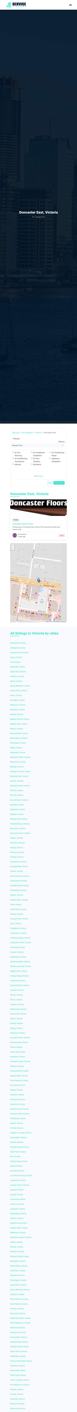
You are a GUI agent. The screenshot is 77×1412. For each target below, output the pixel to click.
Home (15, 433)
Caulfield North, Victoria (19, 885)
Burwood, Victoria (17, 852)
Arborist (18, 464)
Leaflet (47, 621)
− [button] (12, 548)
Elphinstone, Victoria (18, 1009)
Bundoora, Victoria (17, 843)
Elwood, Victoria (16, 1023)
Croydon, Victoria (17, 952)
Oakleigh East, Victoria (19, 1342)
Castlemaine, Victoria (18, 881)
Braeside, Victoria (17, 805)
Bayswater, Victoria (17, 752)
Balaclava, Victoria (17, 710)
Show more (38, 476)
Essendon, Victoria (17, 1033)
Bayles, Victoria (16, 748)
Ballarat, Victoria (16, 714)
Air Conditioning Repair (58, 454)
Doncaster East (55, 527)
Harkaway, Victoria (17, 1099)
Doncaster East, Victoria (19, 985)
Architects (37, 464)
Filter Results (59, 483)
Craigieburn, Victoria (18, 928)
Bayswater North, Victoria (20, 757)
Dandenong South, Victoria (20, 966)
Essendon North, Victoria (20, 1038)
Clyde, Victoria (15, 905)
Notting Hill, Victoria (18, 1332)
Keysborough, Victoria (18, 1161)
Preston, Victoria (16, 1394)
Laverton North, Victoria (19, 1185)
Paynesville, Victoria (18, 1370)
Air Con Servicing (18, 454)
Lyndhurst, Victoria (17, 1209)
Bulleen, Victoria (16, 838)
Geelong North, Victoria (19, 1071)
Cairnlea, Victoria (17, 857)
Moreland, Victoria (17, 1275)
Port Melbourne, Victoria (19, 1385)
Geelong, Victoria (17, 1066)
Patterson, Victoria (17, 1366)
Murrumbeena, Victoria (19, 1299)
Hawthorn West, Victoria (19, 1114)
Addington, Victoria (17, 648)
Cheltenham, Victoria (18, 890)
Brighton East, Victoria (19, 819)
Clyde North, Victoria (18, 909)
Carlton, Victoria (16, 871)
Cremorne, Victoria (17, 947)
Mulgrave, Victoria (17, 1294)
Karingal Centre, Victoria (19, 1147)
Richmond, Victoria (17, 1408)
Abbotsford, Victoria (18, 643)
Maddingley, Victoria (18, 1214)
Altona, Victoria (16, 681)
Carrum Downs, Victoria (19, 876)
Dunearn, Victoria (17, 1004)
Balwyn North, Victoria (19, 733)
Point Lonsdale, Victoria (19, 1380)
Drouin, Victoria (16, 1000)
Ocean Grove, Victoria (18, 1351)
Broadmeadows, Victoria (20, 824)
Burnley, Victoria (16, 848)
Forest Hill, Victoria (17, 1052)
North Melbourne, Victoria (20, 1323)
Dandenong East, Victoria (20, 962)
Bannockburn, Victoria (19, 738)
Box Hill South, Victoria (19, 800)
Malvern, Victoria (16, 1218)
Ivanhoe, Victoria (16, 1142)
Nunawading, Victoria (18, 1337)
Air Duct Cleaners (36, 460)
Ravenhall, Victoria (17, 1399)
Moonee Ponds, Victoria (19, 1256)
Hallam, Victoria (16, 1090)
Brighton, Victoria (17, 814)
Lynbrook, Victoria (17, 1204)
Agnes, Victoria (16, 657)
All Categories (27, 433)
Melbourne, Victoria (18, 1233)
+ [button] (12, 545)
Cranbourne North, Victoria (20, 943)
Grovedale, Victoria (17, 1085)
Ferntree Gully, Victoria (19, 1042)
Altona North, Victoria (18, 691)
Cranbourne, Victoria (18, 933)
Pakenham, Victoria (17, 1356)
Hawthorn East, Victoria (19, 1109)
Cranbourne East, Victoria (20, 938)
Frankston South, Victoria (20, 1061)
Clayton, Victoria (16, 895)
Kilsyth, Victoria (16, 1166)
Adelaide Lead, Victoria (19, 653)
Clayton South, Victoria (19, 900)
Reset (50, 483)
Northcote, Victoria (17, 1328)
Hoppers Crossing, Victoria (20, 1133)
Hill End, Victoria (16, 1128)
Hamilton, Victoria (17, 1095)
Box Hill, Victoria (16, 795)
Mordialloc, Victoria (17, 1271)
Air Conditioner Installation (39, 454)
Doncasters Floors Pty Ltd (22, 524)
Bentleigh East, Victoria (19, 776)
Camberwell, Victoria (18, 862)
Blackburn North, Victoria (20, 786)
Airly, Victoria (15, 662)
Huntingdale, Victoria (18, 1137)
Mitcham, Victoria (17, 1252)
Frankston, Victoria (17, 1057)
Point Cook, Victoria (18, 1375)
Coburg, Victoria (16, 914)
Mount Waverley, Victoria (20, 1290)
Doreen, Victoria (16, 995)
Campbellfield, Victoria (19, 866)
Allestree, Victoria (17, 676)
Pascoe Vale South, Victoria (21, 1361)
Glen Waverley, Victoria (19, 1080)
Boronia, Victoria (16, 790)
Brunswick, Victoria (17, 828)
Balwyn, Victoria (16, 729)
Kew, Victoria (15, 1157)
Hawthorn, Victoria (17, 1104)
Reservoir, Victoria (17, 1404)
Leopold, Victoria (16, 1190)
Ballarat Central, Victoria (19, 719)
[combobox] (38, 445)
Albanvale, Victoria (17, 667)
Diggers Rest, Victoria (18, 971)
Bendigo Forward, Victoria (20, 771)
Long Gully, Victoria (17, 1199)
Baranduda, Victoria (18, 743)
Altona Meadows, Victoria (20, 686)
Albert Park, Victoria (18, 672)
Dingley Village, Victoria (19, 976)
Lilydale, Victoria (16, 1194)
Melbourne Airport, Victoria (20, 1237)
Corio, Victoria (15, 924)
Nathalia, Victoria (17, 1309)
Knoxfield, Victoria (17, 1171)
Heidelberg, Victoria (18, 1118)
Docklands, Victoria (17, 981)
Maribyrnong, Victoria (18, 1223)
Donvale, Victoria (16, 990)
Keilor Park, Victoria (18, 1152)
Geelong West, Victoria (19, 1076)
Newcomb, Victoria (17, 1313)
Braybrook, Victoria (17, 809)
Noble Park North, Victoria (20, 1318)
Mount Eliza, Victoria (18, 1285)
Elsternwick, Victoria (18, 1014)
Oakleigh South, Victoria (19, 1347)
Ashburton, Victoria (17, 705)
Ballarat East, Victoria (18, 724)
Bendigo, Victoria (17, 767)
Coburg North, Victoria (19, 919)
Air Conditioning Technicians (21, 460)
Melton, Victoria (16, 1242)
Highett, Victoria (16, 1123)
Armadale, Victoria (17, 700)
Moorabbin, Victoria (18, 1261)
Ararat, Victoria (16, 695)
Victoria (38, 433)
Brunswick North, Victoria (20, 833)
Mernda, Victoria (16, 1247)
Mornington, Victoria (18, 1280)
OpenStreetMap (55, 621)
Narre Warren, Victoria (19, 1304)
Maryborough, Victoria (19, 1228)
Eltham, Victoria (16, 1019)
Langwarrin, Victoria (18, 1180)
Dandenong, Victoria (18, 957)
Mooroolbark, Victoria (18, 1266)
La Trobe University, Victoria (21, 1175)
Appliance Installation (56, 460)
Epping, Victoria (16, 1028)
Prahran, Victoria (16, 1389)
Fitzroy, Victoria (16, 1047)
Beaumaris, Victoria (18, 762)
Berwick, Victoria (16, 781)
